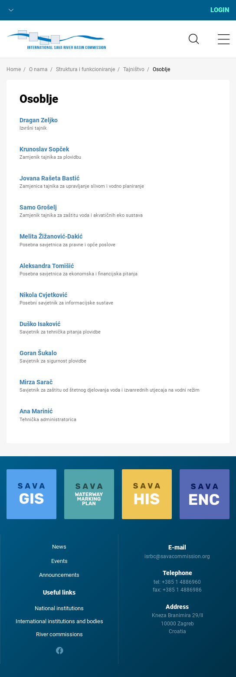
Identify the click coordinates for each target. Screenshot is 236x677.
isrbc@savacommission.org (177, 556)
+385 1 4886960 (181, 582)
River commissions (59, 634)
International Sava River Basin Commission (56, 39)
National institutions (59, 608)
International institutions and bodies (59, 621)
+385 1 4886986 (182, 590)
